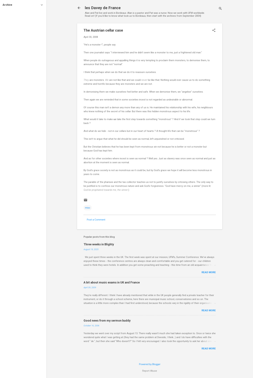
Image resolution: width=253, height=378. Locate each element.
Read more (209, 272)
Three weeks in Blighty (99, 244)
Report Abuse (149, 370)
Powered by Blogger (149, 364)
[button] (214, 30)
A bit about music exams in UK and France (112, 282)
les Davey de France (103, 8)
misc (87, 207)
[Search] (220, 9)
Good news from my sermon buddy (107, 320)
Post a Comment (96, 219)
